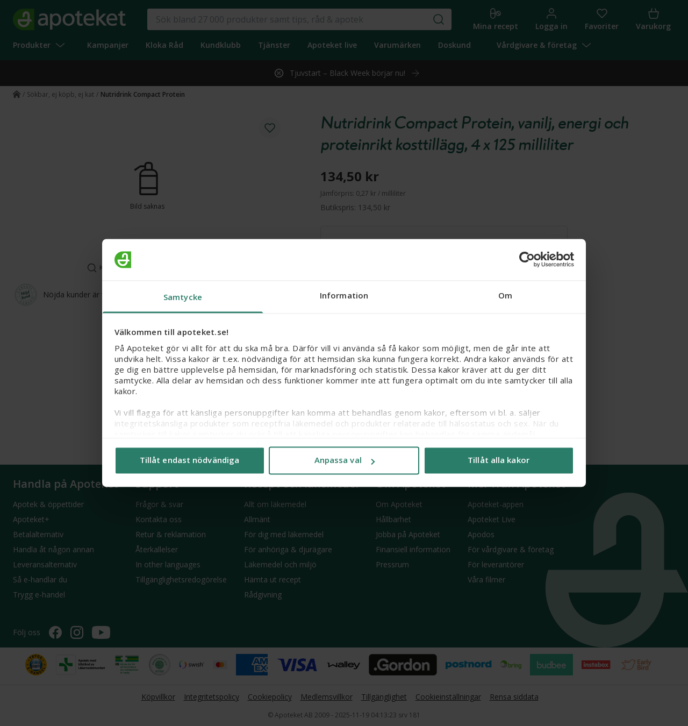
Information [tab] (344, 295)
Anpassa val (344, 460)
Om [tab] (505, 295)
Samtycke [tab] (182, 296)
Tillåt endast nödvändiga (189, 460)
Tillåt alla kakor (498, 460)
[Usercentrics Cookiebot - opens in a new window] (527, 260)
